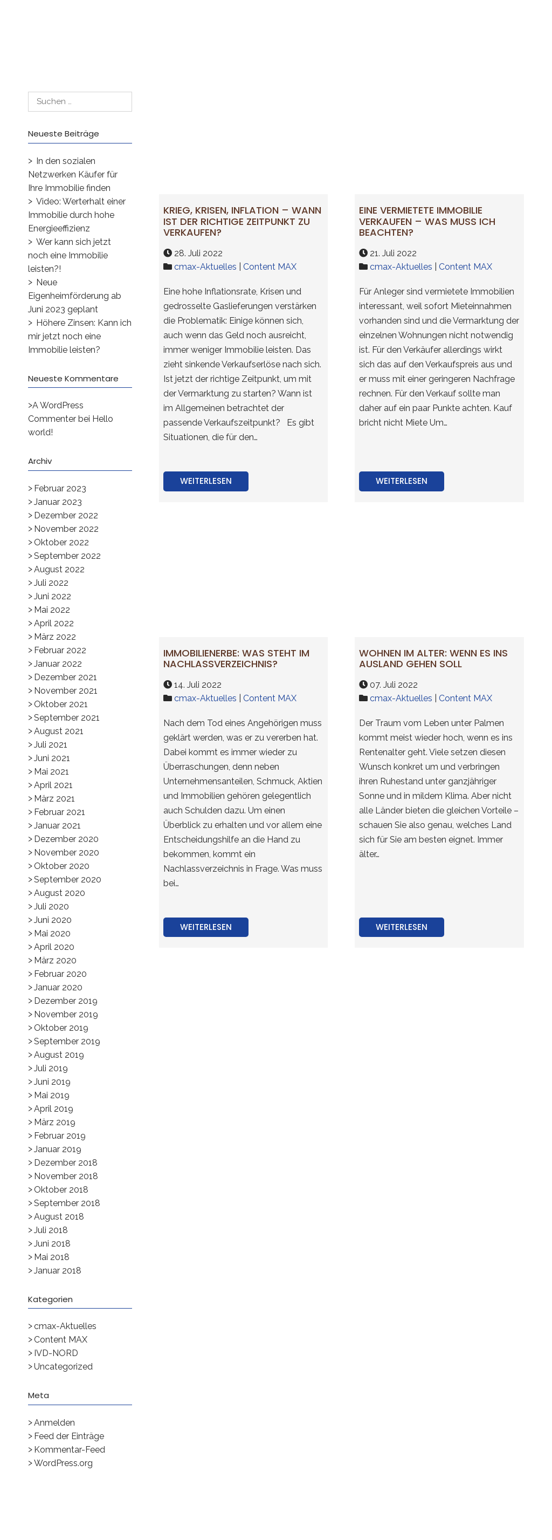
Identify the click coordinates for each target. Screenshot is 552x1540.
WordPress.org (63, 1463)
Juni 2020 (53, 920)
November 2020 (66, 852)
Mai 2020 (52, 933)
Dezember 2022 (66, 515)
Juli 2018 (51, 1230)
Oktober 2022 (61, 542)
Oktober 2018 (61, 1190)
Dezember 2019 (66, 1001)
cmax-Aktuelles (65, 1326)
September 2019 (67, 1041)
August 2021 (59, 731)
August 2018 (59, 1217)
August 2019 (59, 1055)
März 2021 (54, 798)
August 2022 (59, 569)
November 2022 (66, 529)
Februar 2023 (60, 488)
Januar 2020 (58, 987)
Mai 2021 (51, 771)
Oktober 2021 (61, 704)
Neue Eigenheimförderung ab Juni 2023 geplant (74, 295)
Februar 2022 (60, 650)
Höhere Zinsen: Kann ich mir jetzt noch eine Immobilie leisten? (80, 336)
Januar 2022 (58, 664)
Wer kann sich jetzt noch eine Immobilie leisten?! (69, 255)
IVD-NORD (56, 1353)
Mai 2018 (52, 1257)
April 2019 (53, 1109)
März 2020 (55, 960)
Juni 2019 (52, 1082)
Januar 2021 (57, 825)
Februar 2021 (59, 812)
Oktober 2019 (61, 1028)
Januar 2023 (58, 502)
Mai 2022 (52, 610)
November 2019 (66, 1014)
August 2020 (59, 893)
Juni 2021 (52, 758)
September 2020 (67, 879)
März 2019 (54, 1122)
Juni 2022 (52, 596)
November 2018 (66, 1176)
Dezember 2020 (66, 839)
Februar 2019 (60, 1136)
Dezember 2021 (65, 677)
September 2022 (67, 556)
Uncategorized (63, 1366)
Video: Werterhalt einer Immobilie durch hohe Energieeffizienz (77, 215)
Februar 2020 (60, 974)
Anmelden (54, 1423)
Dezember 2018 (66, 1163)
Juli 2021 (50, 745)
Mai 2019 (52, 1095)
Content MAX (60, 1339)
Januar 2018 (57, 1270)
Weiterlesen (206, 481)
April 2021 (53, 785)
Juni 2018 (52, 1243)
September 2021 (67, 718)
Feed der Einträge (69, 1436)
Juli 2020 (51, 906)
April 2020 (54, 947)
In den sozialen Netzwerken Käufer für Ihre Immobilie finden (73, 174)
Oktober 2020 (61, 866)
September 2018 (67, 1203)
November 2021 (66, 691)
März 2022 (55, 637)
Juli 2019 (51, 1068)
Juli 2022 (51, 583)
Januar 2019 (57, 1149)
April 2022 (54, 623)
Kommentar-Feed (69, 1450)
